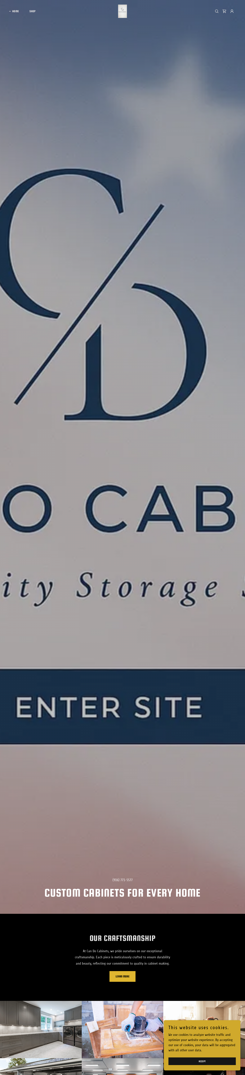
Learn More (122, 976)
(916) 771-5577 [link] (123, 880)
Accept (202, 1061)
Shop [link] (32, 11)
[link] (122, 11)
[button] (232, 11)
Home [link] (15, 11)
